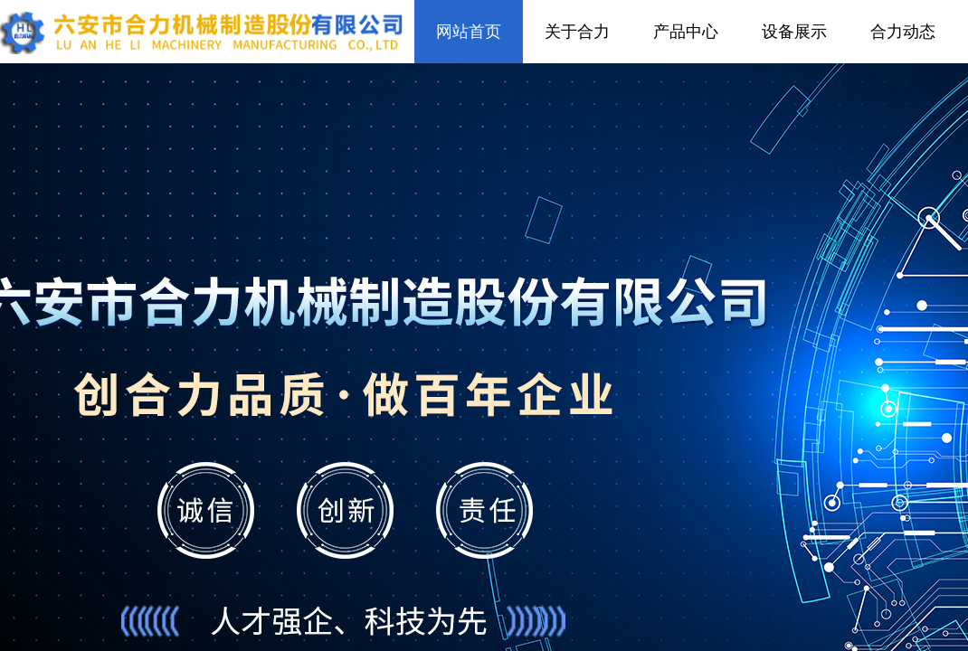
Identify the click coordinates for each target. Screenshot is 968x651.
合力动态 (902, 32)
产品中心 (685, 32)
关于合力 (577, 32)
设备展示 (794, 32)
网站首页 (468, 32)
